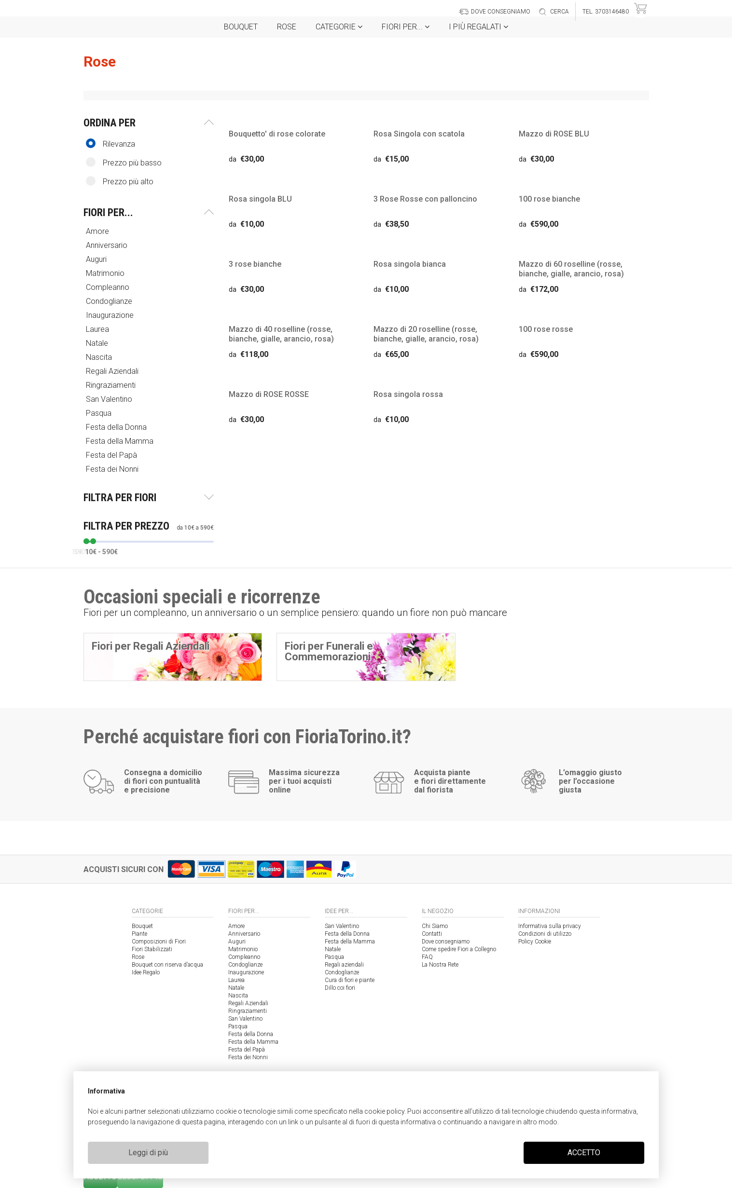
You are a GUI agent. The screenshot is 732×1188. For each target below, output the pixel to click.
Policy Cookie (534, 941)
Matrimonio (106, 273)
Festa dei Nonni (113, 469)
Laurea (98, 329)
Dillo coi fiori (340, 987)
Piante (139, 933)
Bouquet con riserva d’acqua (167, 964)
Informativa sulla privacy (549, 926)
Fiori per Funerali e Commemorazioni (329, 651)
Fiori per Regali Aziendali (150, 646)
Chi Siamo (435, 926)
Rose (286, 26)
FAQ (427, 957)
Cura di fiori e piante (349, 980)
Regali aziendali (344, 964)
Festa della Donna (117, 427)
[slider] (86, 541)
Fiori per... (405, 26)
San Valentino (110, 399)
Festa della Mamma (120, 441)
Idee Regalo (146, 972)
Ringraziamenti (112, 385)
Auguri (97, 259)
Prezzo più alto (119, 181)
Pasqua (99, 413)
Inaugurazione (111, 315)
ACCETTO (583, 1152)
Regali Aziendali (113, 371)
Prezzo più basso (124, 162)
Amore (98, 231)
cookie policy (384, 1111)
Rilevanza (110, 143)
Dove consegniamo (446, 941)
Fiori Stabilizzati (152, 949)
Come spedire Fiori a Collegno (459, 949)
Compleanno (108, 287)
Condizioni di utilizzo (544, 933)
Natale (98, 343)
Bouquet (241, 26)
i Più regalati (478, 26)
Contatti (432, 933)
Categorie (339, 26)
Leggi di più (148, 1152)
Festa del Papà (112, 455)
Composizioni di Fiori (159, 941)
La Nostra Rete (440, 964)
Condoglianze (110, 301)
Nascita (100, 357)
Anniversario (107, 245)
